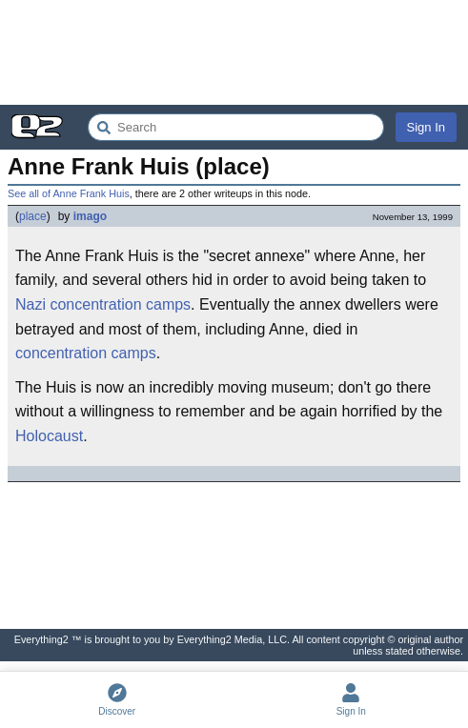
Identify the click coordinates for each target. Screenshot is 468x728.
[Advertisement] (234, 52)
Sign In (426, 127)
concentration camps (120, 304)
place (33, 216)
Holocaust (49, 436)
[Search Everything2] (236, 127)
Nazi (30, 304)
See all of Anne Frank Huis (69, 193)
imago (90, 216)
